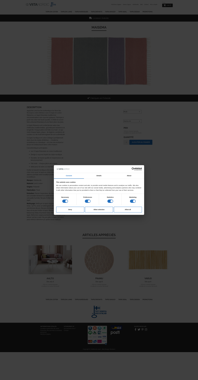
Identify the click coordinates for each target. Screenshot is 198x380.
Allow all (128, 209)
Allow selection (98, 209)
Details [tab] (99, 175)
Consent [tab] (69, 175)
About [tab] (129, 175)
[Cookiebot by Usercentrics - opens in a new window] (133, 169)
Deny (70, 209)
